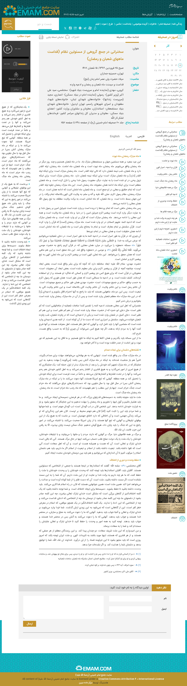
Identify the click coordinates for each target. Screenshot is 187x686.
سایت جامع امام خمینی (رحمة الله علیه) (93, 675)
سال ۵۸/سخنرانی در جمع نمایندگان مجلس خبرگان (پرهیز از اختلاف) (156, 99)
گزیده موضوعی (140, 24)
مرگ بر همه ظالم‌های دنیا (166, 187)
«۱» (133, 245)
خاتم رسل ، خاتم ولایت (167, 174)
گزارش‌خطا (147, 15)
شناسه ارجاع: (132, 122)
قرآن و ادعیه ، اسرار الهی (166, 167)
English (115, 137)
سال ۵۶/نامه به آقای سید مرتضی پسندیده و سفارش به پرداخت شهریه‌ (155, 83)
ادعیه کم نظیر (171, 194)
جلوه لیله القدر (171, 375)
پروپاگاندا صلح (170, 424)
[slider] (16, 58)
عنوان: (135, 48)
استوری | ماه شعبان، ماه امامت (166, 252)
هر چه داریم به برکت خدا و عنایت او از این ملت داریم (165, 220)
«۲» (109, 250)
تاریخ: (135, 68)
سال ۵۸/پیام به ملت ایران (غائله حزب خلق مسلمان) (162, 95)
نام (165, 598)
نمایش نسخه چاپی (54, 37)
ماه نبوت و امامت (169, 161)
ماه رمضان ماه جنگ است (166, 181)
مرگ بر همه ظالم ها (168, 211)
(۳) (137, 571)
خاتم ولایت (172, 289)
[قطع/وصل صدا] (15, 64)
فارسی (140, 137)
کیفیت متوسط (16, 81)
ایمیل (163, 609)
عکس (118, 24)
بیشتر (16, 89)
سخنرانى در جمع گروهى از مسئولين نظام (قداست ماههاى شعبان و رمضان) (170, 135)
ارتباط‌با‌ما (161, 15)
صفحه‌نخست (176, 15)
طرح (111, 24)
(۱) (138, 554)
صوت (104, 24)
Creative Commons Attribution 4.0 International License (131, 679)
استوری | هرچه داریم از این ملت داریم (165, 231)
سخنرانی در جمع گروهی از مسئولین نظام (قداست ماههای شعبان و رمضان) (170, 150)
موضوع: (134, 84)
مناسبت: (134, 79)
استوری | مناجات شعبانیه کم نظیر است (166, 241)
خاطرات (153, 24)
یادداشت (127, 24)
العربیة (128, 137)
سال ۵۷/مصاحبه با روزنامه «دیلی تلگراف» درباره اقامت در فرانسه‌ (158, 87)
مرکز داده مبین (85, 683)
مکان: (135, 73)
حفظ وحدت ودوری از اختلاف (167, 203)
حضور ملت (172, 473)
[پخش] (7, 49)
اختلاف (174, 518)
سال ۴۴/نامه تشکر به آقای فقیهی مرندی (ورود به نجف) (161, 80)
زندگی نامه (177, 24)
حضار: (135, 90)
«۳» (123, 466)
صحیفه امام (164, 24)
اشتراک (75, 37)
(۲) (138, 565)
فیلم (97, 24)
